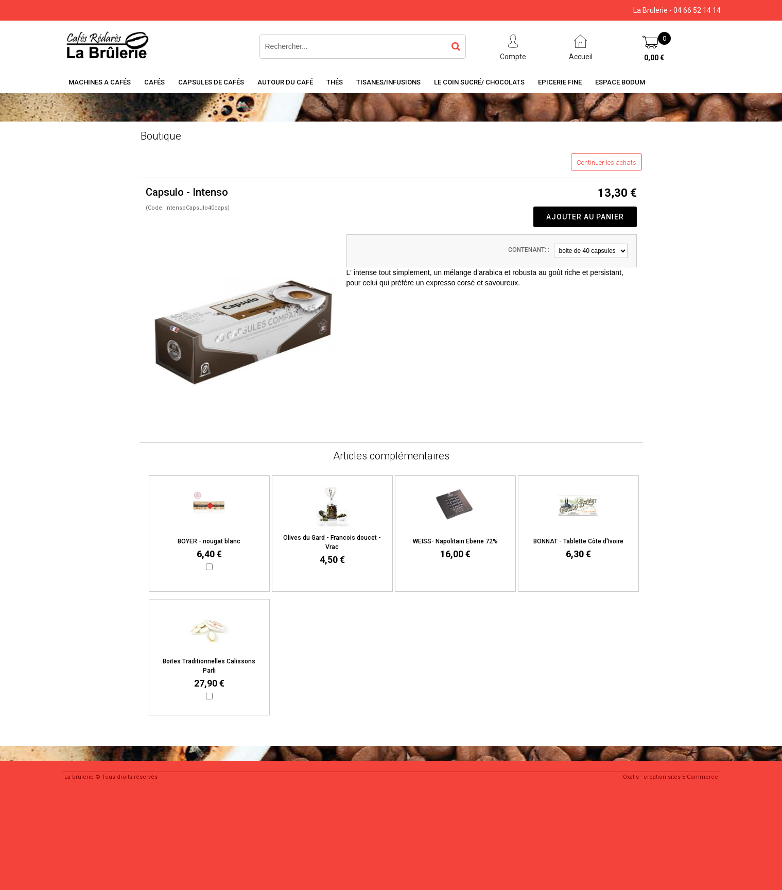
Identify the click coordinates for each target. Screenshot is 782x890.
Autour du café (285, 82)
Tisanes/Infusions (388, 82)
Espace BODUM (620, 82)
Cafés (154, 82)
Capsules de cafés (211, 82)
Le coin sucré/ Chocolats (479, 82)
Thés (334, 82)
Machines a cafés (99, 82)
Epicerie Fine (560, 82)
